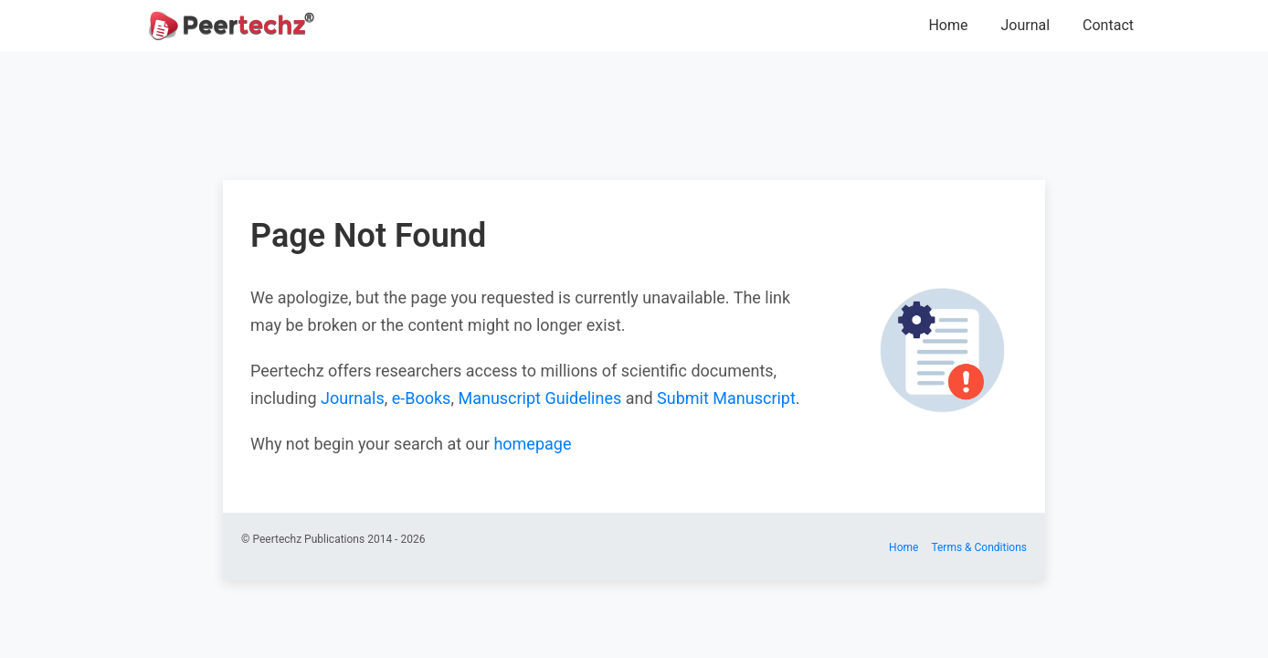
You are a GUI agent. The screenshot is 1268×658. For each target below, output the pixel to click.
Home (947, 25)
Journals (353, 398)
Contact (1108, 25)
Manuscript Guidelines (539, 398)
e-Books (421, 398)
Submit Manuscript (726, 398)
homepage (532, 443)
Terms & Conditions (979, 547)
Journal (1025, 25)
